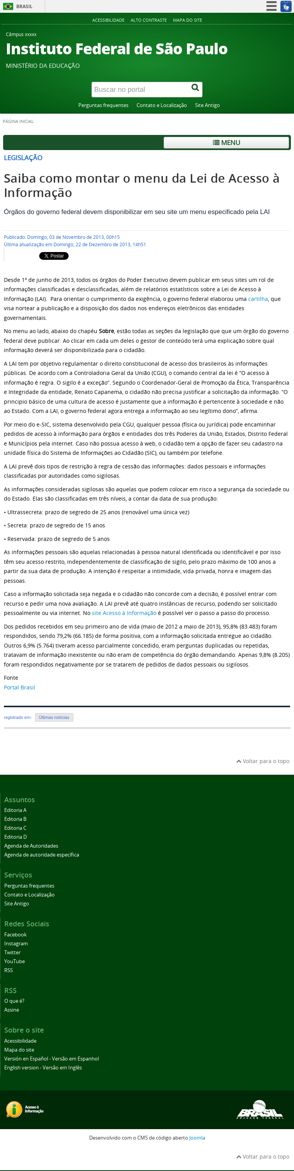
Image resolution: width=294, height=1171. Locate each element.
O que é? (14, 1001)
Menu (226, 142)
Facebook (15, 934)
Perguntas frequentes (103, 105)
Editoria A (15, 810)
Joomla (197, 1138)
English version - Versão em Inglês (43, 1067)
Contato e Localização (162, 105)
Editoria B (15, 819)
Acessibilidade (108, 20)
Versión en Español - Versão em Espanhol (51, 1058)
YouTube (14, 961)
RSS (8, 970)
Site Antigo (207, 105)
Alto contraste (149, 20)
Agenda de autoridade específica (41, 854)
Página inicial (18, 121)
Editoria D (15, 837)
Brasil (24, 6)
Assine (11, 1010)
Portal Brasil (19, 687)
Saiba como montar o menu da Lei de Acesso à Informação (142, 185)
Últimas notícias (54, 717)
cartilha (258, 298)
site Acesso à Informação (124, 613)
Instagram (16, 943)
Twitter (12, 952)
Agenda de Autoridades (31, 846)
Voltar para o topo (262, 761)
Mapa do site (187, 20)
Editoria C (15, 828)
